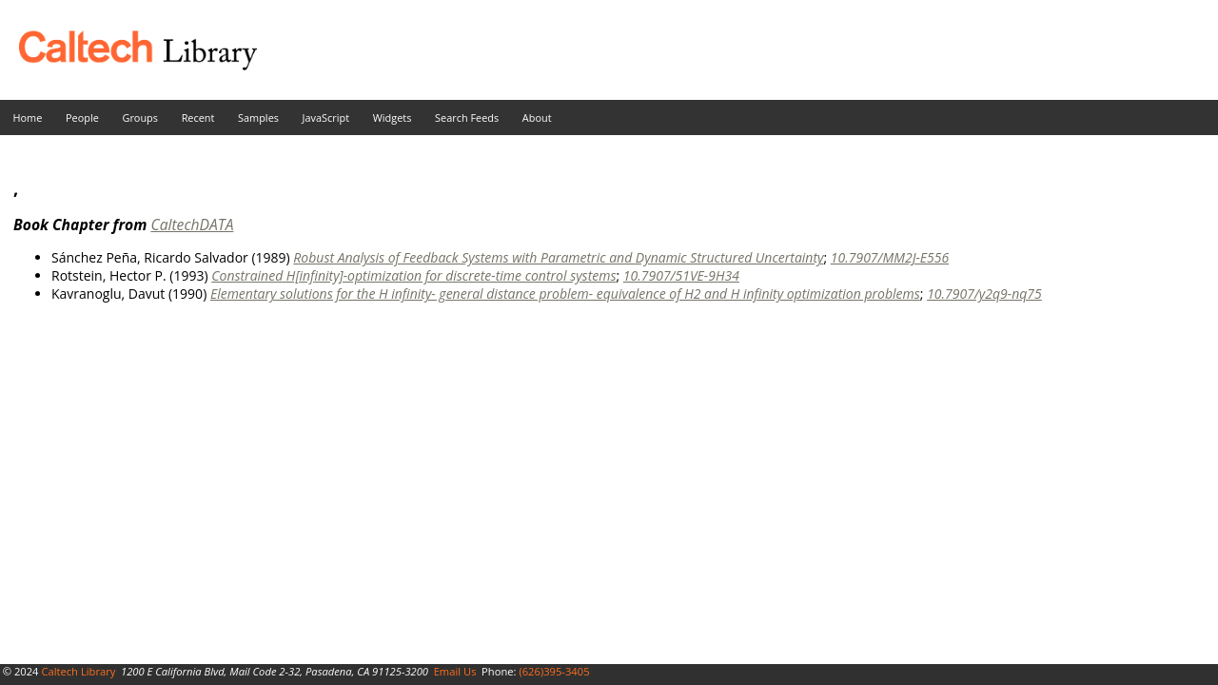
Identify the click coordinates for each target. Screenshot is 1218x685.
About (537, 117)
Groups (140, 117)
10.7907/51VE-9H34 (681, 275)
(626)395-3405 (554, 671)
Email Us (455, 671)
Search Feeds (467, 117)
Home (28, 117)
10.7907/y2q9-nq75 (984, 293)
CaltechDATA (191, 224)
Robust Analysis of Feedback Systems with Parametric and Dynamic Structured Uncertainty (558, 257)
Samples (258, 117)
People (82, 117)
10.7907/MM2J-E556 (890, 257)
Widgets (392, 117)
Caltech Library (78, 671)
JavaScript (326, 117)
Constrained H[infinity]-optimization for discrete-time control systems (413, 275)
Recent (198, 117)
